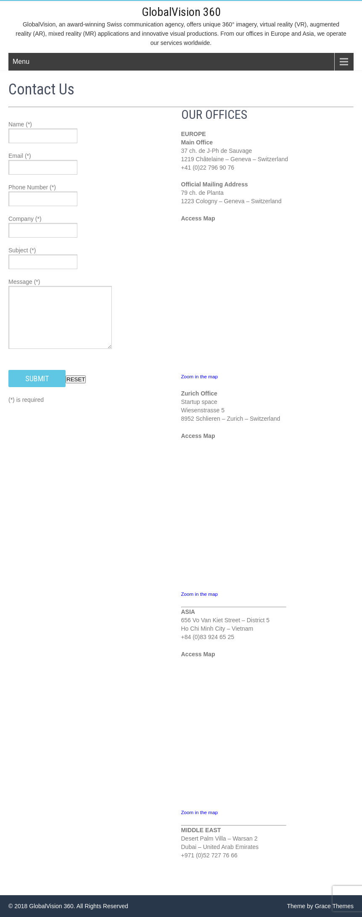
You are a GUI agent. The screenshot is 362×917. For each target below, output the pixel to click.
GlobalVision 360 (181, 12)
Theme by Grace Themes (320, 906)
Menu (21, 61)
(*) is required (26, 399)
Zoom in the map (199, 376)
